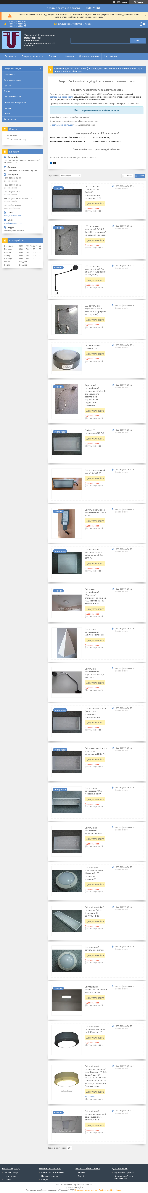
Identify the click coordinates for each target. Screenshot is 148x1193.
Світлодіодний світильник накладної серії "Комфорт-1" (95, 1029)
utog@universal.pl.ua (13, 223)
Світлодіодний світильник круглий (94, 948)
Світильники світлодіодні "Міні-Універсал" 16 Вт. (94, 791)
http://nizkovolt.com (12, 216)
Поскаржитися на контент (86, 1190)
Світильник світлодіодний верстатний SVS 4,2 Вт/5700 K (94, 673)
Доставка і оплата (12, 80)
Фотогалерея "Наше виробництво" (123, 1177)
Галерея (128, 175)
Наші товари (10, 1176)
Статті (7, 113)
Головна (9, 56)
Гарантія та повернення (15, 102)
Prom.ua (88, 1185)
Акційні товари (11, 1172)
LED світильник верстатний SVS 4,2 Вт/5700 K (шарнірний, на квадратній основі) (95, 230)
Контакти (69, 56)
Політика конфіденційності (110, 1190)
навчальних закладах (62, 125)
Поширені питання (12, 97)
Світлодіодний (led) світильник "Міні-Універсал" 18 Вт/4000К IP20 (94, 911)
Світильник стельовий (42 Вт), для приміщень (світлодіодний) (95, 712)
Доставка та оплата (89, 56)
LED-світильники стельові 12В (93, 347)
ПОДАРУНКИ (92, 8)
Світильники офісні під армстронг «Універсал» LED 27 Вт (96, 751)
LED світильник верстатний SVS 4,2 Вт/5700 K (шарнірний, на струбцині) (95, 270)
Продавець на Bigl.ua (74, 1187)
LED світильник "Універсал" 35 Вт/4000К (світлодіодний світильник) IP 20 (93, 192)
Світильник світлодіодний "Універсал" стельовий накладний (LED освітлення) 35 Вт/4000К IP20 (95, 596)
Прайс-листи (10, 74)
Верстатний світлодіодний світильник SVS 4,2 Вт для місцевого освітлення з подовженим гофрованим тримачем (95, 395)
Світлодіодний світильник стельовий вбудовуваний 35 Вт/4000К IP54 (95, 1115)
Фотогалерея (110, 56)
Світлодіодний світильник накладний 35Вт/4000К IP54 (96, 989)
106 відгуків (122, 2)
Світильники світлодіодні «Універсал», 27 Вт (94, 830)
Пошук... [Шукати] (137, 40)
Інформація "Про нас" (124, 1172)
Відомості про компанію (52, 1172)
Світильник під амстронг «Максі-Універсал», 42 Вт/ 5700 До (94, 553)
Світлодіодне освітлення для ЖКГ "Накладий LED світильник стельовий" (95, 873)
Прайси (8, 1179)
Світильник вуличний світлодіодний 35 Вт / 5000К (95, 512)
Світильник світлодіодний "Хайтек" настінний (94, 632)
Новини (7, 108)
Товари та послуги (31, 56)
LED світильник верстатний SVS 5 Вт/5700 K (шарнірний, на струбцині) (95, 310)
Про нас (52, 56)
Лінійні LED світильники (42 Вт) (94, 431)
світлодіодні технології (61, 97)
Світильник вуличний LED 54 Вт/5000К (95, 471)
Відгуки (7, 91)
